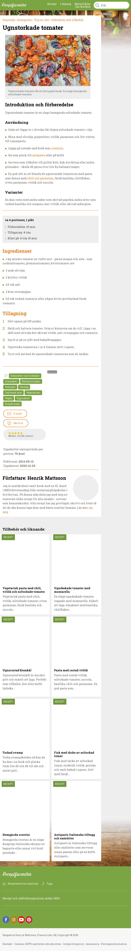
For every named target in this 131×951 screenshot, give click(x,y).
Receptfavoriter (20, 874)
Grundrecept (12, 403)
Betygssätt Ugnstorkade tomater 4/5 (18, 433)
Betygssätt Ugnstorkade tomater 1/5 (9, 433)
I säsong (65, 4)
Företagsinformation (114, 944)
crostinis (57, 148)
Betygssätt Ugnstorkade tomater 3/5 (15, 433)
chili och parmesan (40, 178)
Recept (52, 4)
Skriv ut (18, 423)
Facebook (6, 919)
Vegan (8, 398)
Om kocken (83, 6)
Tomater (10, 387)
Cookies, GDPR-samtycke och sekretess (37, 944)
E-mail (17, 413)
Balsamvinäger (31, 381)
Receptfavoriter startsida (23, 883)
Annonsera (92, 944)
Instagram (13, 919)
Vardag (24, 387)
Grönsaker (11, 381)
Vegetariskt (33, 392)
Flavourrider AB (47, 935)
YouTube (21, 919)
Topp (50, 883)
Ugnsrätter (23, 398)
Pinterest (29, 919)
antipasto (38, 155)
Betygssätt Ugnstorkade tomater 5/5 (21, 433)
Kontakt (7, 944)
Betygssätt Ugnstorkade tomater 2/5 (12, 433)
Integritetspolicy (73, 944)
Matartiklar (83, 4)
